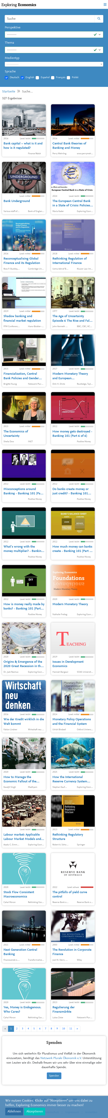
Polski (75, 77)
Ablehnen (14, 1111)
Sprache (10, 71)
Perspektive (12, 27)
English (30, 77)
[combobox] (54, 64)
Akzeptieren (34, 1111)
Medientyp (12, 58)
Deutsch (14, 77)
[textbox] (54, 64)
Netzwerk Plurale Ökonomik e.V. (61, 1058)
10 (63, 1028)
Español (45, 77)
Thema (9, 42)
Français (60, 77)
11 (70, 1028)
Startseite (8, 91)
